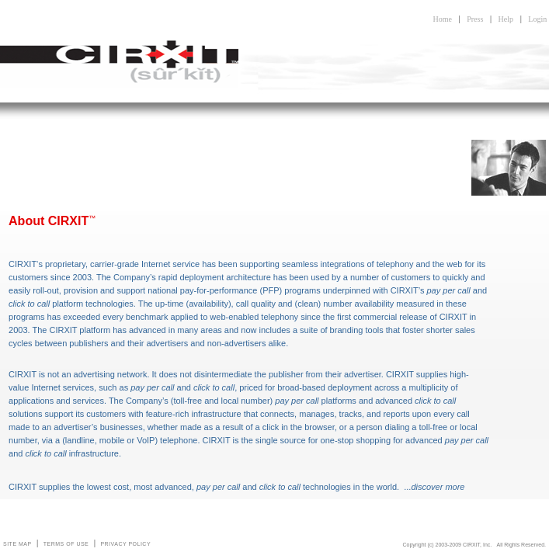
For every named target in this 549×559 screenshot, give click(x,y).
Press (475, 19)
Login (537, 19)
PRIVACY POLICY (125, 544)
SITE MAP (17, 544)
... (434, 486)
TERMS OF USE (66, 544)
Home (442, 19)
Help (506, 19)
